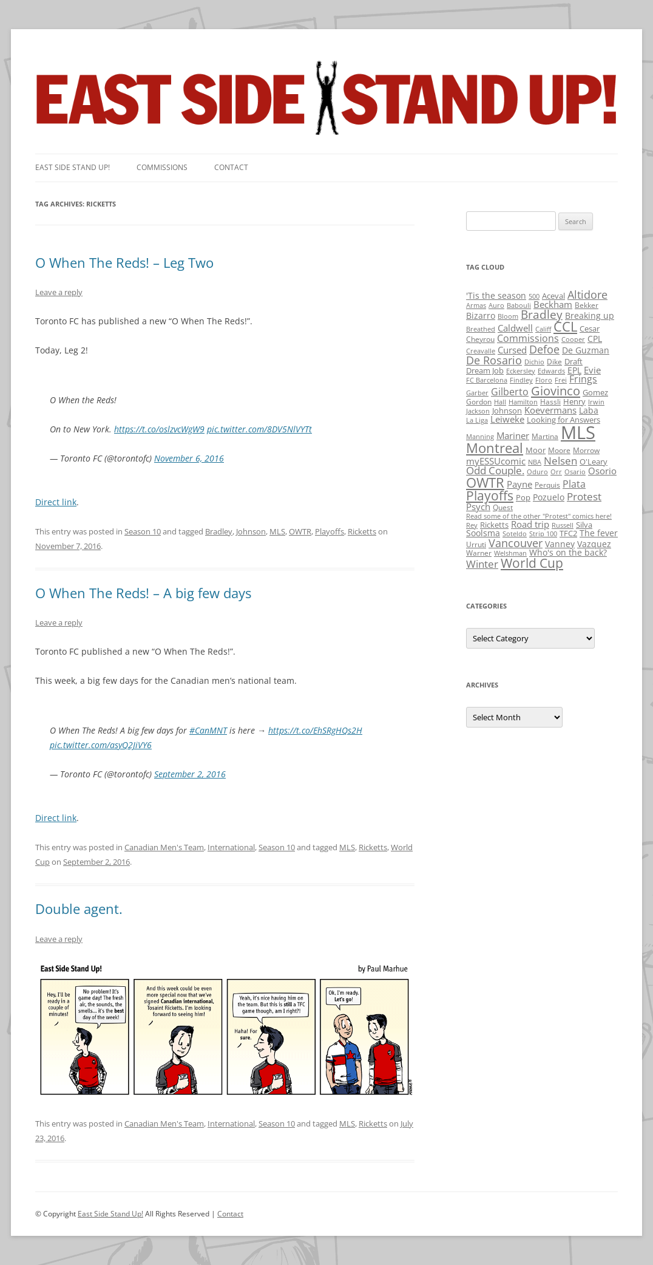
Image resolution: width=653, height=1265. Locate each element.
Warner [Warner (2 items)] (479, 553)
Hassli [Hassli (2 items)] (550, 402)
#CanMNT (208, 730)
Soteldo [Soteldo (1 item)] (514, 534)
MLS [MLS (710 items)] (578, 432)
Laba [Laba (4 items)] (588, 410)
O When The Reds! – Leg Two (124, 262)
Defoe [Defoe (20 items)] (544, 349)
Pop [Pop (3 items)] (523, 497)
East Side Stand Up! (110, 1214)
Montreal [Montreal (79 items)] (494, 447)
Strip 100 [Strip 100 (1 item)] (543, 534)
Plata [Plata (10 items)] (574, 484)
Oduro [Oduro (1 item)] (537, 472)
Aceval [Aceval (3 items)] (553, 295)
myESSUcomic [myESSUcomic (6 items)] (496, 461)
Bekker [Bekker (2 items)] (586, 305)
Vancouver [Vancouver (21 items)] (516, 542)
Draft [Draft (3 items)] (573, 361)
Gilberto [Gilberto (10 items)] (510, 391)
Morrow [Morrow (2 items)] (586, 450)
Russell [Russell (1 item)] (562, 525)
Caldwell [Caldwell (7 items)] (515, 328)
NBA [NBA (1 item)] (534, 462)
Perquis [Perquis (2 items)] (547, 485)
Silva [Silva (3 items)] (584, 524)
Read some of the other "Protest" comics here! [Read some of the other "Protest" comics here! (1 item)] (539, 516)
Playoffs (329, 531)
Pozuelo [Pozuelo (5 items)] (548, 497)
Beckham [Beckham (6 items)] (552, 304)
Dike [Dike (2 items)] (554, 361)
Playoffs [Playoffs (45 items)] (489, 495)
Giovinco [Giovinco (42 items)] (555, 390)
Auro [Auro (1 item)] (496, 305)
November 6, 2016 (189, 458)
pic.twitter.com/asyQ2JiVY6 (101, 745)
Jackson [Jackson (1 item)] (478, 411)
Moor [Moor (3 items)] (536, 450)
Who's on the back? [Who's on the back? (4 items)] (568, 552)
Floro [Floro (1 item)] (543, 380)
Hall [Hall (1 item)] (500, 402)
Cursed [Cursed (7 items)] (512, 350)
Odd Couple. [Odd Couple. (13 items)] (495, 470)
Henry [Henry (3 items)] (574, 401)
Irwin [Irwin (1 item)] (596, 402)
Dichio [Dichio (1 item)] (534, 362)
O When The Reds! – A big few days (143, 593)
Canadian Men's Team (164, 847)
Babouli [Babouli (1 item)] (519, 305)
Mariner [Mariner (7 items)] (512, 435)
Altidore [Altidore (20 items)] (587, 294)
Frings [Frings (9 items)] (583, 379)
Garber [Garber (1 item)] (477, 393)
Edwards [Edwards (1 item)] (551, 371)
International (231, 847)
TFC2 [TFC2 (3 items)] (568, 533)
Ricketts (362, 531)
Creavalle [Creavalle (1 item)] (480, 351)
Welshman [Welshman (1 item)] (510, 553)
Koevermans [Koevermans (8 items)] (550, 410)
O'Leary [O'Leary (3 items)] (593, 461)
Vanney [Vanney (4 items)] (560, 544)
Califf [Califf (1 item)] (543, 329)
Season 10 (142, 531)
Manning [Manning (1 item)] (480, 436)
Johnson (251, 531)
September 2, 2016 (190, 774)
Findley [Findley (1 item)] (521, 380)
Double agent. (79, 908)
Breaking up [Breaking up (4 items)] (589, 315)
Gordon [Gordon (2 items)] (479, 402)
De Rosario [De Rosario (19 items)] (494, 360)
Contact (231, 167)
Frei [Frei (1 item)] (561, 380)
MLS (277, 531)
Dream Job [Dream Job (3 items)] (485, 370)
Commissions (162, 167)
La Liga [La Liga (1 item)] (477, 420)
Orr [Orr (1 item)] (556, 472)
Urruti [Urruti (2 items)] (476, 544)
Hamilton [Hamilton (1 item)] (523, 402)
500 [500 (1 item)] (534, 296)
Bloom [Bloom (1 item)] (508, 316)
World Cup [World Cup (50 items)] (532, 562)
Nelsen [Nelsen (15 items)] (560, 461)
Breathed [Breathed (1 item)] (480, 329)
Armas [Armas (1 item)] (476, 305)
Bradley (218, 531)
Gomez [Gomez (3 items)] (595, 392)
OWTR (300, 531)
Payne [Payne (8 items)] (519, 484)
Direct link (55, 502)
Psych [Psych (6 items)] (478, 506)
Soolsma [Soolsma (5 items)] (483, 533)
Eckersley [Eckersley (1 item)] (520, 371)
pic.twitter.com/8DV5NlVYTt (259, 429)
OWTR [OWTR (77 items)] (485, 482)
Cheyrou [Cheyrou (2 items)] (480, 339)
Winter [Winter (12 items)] (482, 564)
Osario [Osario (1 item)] (575, 472)
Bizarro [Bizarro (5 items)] (480, 315)
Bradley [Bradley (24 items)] (542, 314)
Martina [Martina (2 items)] (545, 436)
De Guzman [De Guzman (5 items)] (585, 350)
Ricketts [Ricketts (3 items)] (494, 524)
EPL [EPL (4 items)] (574, 370)
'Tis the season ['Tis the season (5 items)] (496, 295)
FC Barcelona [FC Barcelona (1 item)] (486, 380)
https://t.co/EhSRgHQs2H (315, 730)
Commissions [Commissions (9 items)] (528, 338)
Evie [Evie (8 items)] (592, 370)
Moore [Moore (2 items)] (559, 450)
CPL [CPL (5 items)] (594, 338)
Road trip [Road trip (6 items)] (530, 524)
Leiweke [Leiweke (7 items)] (507, 419)
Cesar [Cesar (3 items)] (590, 328)
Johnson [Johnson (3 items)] (507, 410)
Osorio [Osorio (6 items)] (602, 471)
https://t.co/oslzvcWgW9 (159, 429)
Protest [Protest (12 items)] (584, 496)
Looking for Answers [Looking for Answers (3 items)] (563, 419)
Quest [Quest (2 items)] (503, 507)
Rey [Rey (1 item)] (472, 525)
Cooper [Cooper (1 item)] (573, 339)
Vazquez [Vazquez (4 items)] (594, 544)
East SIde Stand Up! (72, 167)
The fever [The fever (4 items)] (599, 533)
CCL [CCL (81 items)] (565, 326)
